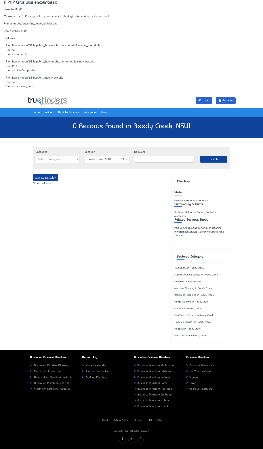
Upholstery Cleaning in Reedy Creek (194, 295)
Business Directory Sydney (152, 377)
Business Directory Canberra (153, 394)
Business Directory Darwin (151, 406)
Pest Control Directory (45, 371)
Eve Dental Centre (95, 371)
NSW (177, 200)
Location (90, 152)
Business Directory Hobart (151, 400)
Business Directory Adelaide (153, 389)
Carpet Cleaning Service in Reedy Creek (196, 275)
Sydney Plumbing (95, 377)
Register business (69, 112)
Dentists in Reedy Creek (187, 329)
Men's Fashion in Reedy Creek (190, 335)
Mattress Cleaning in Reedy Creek (193, 288)
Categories (90, 112)
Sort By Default (44, 177)
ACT (195, 200)
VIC (182, 200)
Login (191, 383)
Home (36, 112)
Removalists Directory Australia (51, 377)
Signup (192, 377)
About (105, 420)
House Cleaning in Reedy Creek (191, 302)
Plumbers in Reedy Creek (187, 281)
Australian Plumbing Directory (50, 383)
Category (41, 152)
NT (208, 200)
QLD (186, 200)
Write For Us (154, 420)
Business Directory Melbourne (154, 365)
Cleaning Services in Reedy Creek (192, 322)
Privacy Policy (121, 420)
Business (49, 112)
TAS (204, 200)
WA (199, 200)
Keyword (139, 152)
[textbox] (57, 159)
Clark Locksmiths (94, 365)
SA (191, 200)
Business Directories (200, 365)
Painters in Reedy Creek (187, 308)
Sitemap (138, 420)
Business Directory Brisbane (152, 371)
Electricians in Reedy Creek (189, 268)
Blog (104, 112)
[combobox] (57, 159)
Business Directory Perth (150, 383)
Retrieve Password (199, 389)
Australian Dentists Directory (49, 365)
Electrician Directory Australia (50, 389)
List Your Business (198, 371)
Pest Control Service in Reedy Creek (193, 315)
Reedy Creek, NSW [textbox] (105, 159)
